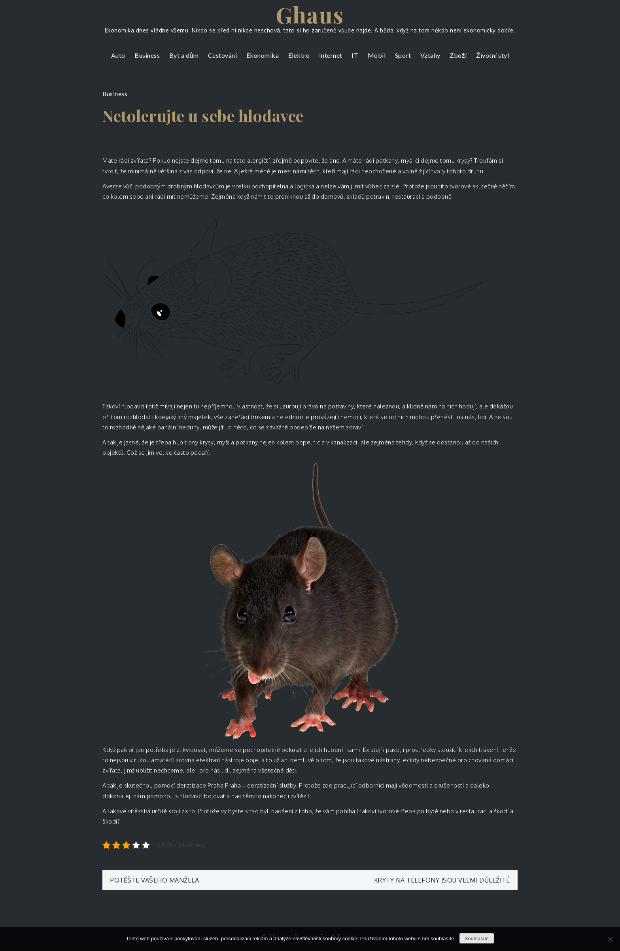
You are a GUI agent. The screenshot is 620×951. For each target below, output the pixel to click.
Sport (403, 55)
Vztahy (430, 55)
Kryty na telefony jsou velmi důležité (442, 880)
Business (147, 55)
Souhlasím (477, 939)
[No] (610, 939)
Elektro (299, 55)
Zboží (458, 55)
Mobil (377, 55)
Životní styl (492, 55)
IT (355, 55)
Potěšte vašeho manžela (154, 880)
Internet (330, 55)
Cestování (222, 55)
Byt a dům (183, 55)
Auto (118, 55)
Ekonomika (262, 55)
